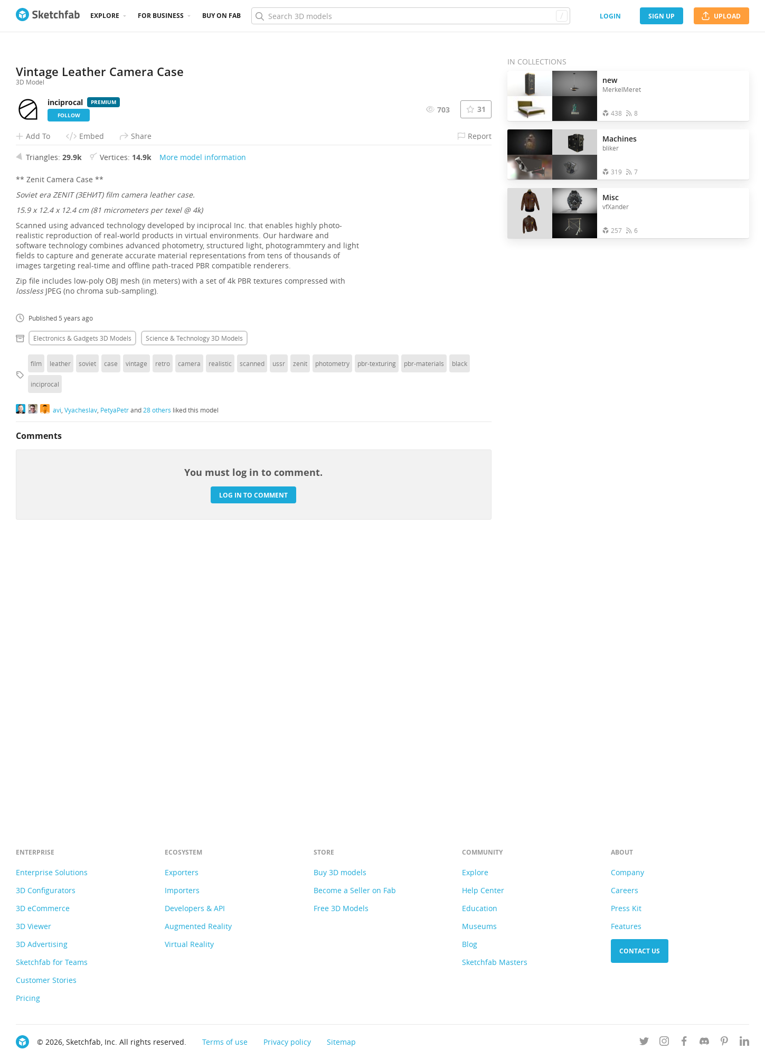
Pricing (28, 998)
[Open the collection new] (552, 96)
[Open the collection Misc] (552, 213)
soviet (87, 629)
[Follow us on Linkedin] (744, 1043)
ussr (278, 629)
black (459, 629)
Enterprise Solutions (52, 872)
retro (162, 629)
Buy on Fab (221, 15)
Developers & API (195, 908)
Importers (182, 890)
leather (60, 629)
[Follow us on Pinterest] (724, 1043)
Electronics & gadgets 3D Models (82, 604)
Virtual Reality (189, 944)
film (36, 629)
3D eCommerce (43, 908)
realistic (220, 629)
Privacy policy (287, 1042)
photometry (332, 629)
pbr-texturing (376, 629)
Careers (624, 890)
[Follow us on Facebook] (684, 1043)
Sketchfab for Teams (52, 962)
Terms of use (225, 1042)
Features (626, 926)
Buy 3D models (340, 872)
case (111, 629)
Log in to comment (253, 761)
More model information (202, 423)
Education (479, 908)
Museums (479, 926)
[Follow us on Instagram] (664, 1043)
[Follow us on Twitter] (644, 1043)
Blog (469, 944)
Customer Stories (46, 980)
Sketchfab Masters (494, 962)
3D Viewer (33, 926)
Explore (104, 15)
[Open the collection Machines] (552, 154)
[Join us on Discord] (704, 1043)
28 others (157, 676)
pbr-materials (424, 629)
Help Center (483, 890)
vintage (136, 629)
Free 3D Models (341, 908)
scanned (252, 629)
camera (189, 629)
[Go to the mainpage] (48, 16)
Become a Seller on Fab (355, 890)
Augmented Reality (198, 926)
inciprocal (45, 650)
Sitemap (341, 1042)
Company (627, 872)
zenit (300, 629)
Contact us (639, 950)
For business (161, 15)
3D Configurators (45, 890)
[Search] (410, 16)
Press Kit (626, 908)
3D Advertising (42, 944)
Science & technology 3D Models (194, 604)
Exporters (182, 872)
